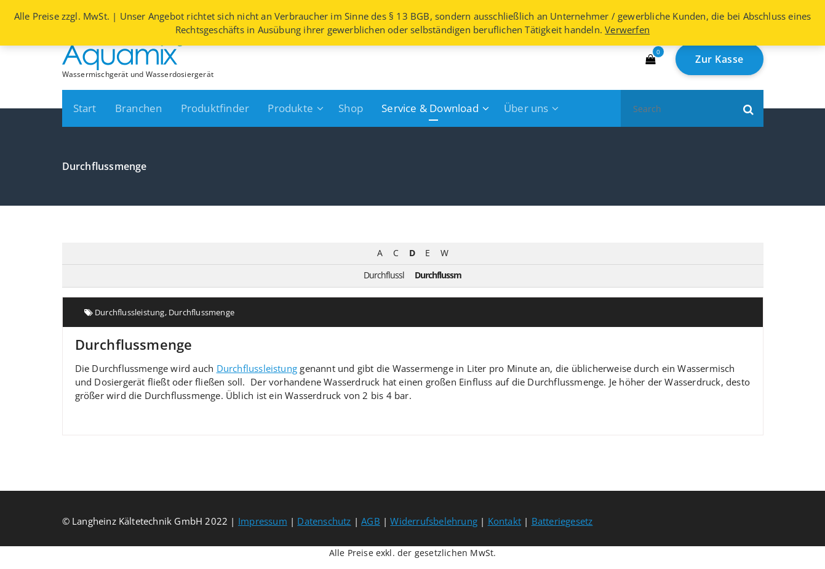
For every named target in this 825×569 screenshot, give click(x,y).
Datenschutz (324, 521)
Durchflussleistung (130, 312)
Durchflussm (438, 275)
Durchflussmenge (201, 312)
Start (85, 108)
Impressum (262, 521)
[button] (748, 108)
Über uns (526, 108)
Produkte (290, 108)
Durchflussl (384, 275)
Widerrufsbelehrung (433, 521)
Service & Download (430, 108)
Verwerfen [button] (627, 29)
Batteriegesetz (562, 521)
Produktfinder (215, 108)
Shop (350, 108)
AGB (370, 521)
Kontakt (504, 521)
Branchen (138, 108)
